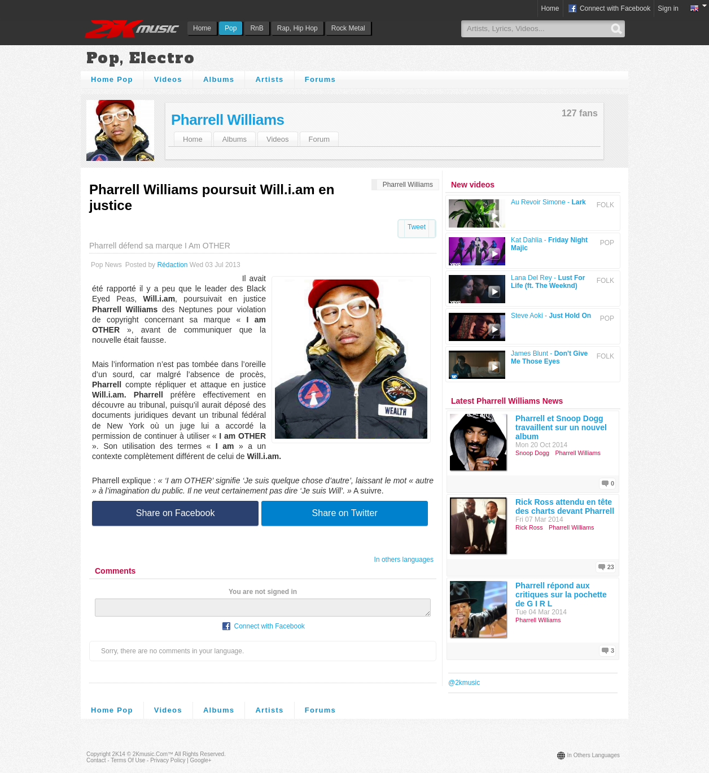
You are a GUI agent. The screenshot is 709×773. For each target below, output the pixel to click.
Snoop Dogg (532, 452)
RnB (256, 28)
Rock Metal (348, 28)
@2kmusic (464, 683)
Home (202, 28)
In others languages (404, 560)
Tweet (417, 227)
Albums (218, 79)
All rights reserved (199, 754)
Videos (168, 79)
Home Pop (112, 79)
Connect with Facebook (609, 9)
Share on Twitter (345, 513)
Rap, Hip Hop (297, 28)
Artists (269, 79)
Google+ (201, 760)
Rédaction (172, 265)
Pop (231, 28)
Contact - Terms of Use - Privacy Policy (135, 760)
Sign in (668, 8)
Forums (320, 79)
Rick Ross (529, 527)
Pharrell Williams (227, 119)
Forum (319, 139)
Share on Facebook (175, 513)
